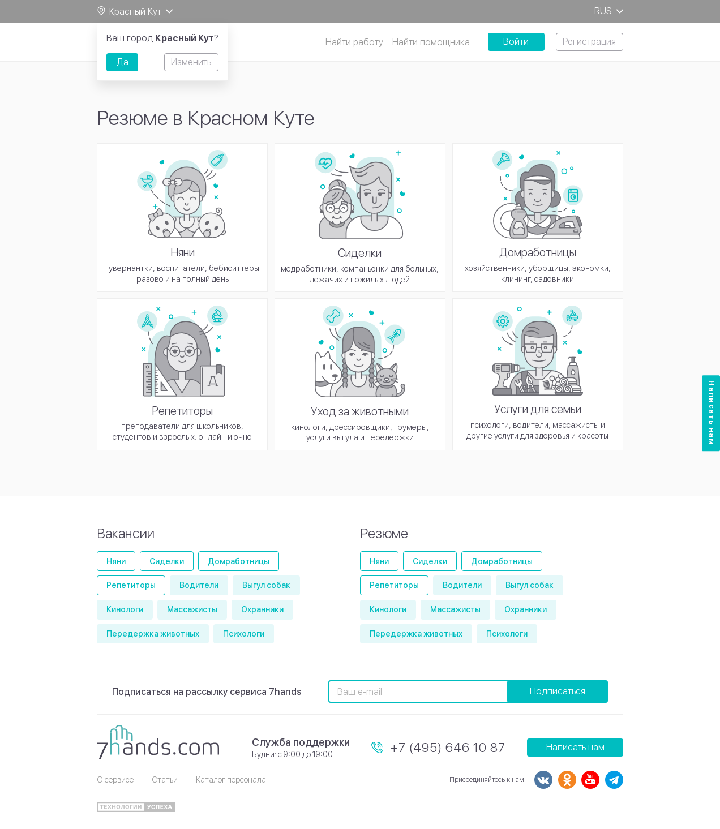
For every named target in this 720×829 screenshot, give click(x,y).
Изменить (191, 62)
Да (122, 62)
